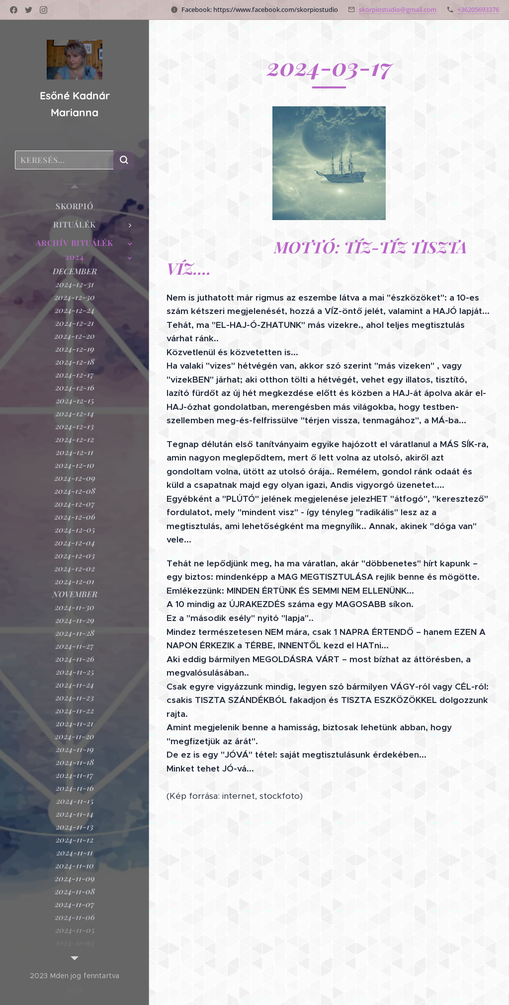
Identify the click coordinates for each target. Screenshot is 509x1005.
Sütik (74, 989)
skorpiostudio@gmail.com (397, 9)
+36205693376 (478, 9)
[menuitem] (74, 206)
